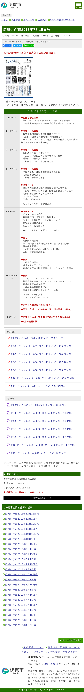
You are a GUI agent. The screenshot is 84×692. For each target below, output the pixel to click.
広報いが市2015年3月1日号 (20, 610)
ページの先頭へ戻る (72, 640)
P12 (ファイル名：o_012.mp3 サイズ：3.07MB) (36, 453)
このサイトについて (32, 652)
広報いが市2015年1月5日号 (20, 625)
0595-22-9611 (50, 664)
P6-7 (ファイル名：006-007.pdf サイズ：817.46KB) (39, 362)
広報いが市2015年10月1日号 (21, 539)
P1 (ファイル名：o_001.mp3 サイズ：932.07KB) (37, 405)
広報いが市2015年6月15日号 (21, 574)
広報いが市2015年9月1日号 (20, 549)
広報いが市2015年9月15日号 (21, 544)
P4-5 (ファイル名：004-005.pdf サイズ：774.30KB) (39, 354)
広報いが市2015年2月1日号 (20, 620)
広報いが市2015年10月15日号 (22, 534)
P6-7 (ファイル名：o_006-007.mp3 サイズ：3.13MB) (40, 429)
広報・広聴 (28, 20)
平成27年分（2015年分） (62, 20)
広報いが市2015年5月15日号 (21, 584)
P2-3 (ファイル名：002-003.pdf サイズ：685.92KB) (39, 346)
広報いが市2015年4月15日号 (21, 595)
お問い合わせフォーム (42, 498)
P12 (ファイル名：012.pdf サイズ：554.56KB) (36, 386)
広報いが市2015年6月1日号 (20, 579)
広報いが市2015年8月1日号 (20, 559)
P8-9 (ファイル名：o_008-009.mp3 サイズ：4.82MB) (40, 437)
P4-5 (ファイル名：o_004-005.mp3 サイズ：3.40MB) (40, 421)
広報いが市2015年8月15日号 (21, 554)
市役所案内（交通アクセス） (64, 652)
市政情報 (15, 20)
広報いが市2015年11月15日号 (22, 524)
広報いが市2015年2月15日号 (21, 615)
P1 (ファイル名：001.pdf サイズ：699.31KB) (35, 338)
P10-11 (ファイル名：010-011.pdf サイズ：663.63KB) (40, 378)
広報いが (42, 20)
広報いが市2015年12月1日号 (21, 519)
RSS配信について (33, 647)
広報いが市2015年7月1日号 (20, 569)
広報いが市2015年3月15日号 (21, 605)
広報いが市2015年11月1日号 (21, 529)
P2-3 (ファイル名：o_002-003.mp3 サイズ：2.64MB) (40, 413)
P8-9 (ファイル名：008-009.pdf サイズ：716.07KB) (39, 370)
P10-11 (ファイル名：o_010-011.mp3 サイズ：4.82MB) (41, 445)
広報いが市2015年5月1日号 (20, 590)
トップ (4, 20)
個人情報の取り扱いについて (64, 647)
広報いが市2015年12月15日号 (22, 514)
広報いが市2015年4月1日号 (20, 600)
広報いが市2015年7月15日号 (21, 564)
